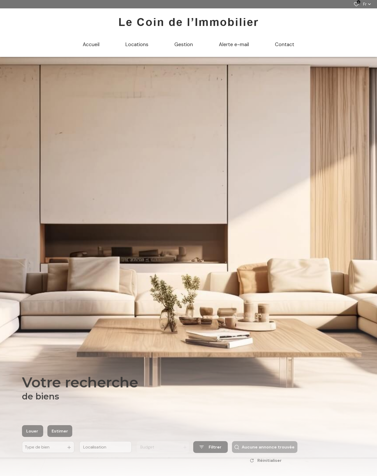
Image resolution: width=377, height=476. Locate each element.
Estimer (60, 438)
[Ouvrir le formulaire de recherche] (210, 454)
